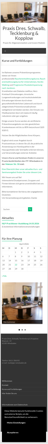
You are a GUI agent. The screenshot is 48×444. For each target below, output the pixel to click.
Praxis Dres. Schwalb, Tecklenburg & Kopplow (24, 33)
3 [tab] (25, 330)
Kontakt (5, 385)
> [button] (39, 304)
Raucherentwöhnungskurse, (27, 78)
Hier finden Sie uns (9, 393)
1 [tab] (19, 330)
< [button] (5, 304)
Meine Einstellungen (16, 422)
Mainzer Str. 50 (12, 164)
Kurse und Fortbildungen (12, 389)
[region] (22, 304)
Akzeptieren (12, 432)
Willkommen (7, 381)
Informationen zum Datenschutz (15, 404)
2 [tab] (22, 330)
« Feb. (4, 276)
